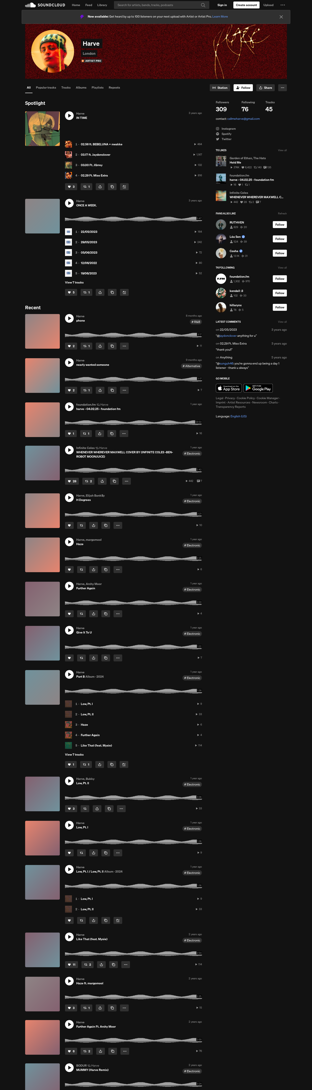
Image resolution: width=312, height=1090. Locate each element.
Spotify (223, 133)
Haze (84, 724)
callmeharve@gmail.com (243, 118)
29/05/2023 (89, 242)
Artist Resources (239, 402)
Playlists (98, 87)
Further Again (90, 735)
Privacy (230, 398)
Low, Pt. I (87, 703)
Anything (226, 357)
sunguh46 (226, 363)
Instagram (226, 128)
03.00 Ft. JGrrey (91, 165)
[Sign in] (222, 5)
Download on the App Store (229, 388)
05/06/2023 (89, 252)
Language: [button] (231, 416)
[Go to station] (220, 87)
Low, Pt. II (87, 714)
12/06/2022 (89, 263)
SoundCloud (45, 5)
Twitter (223, 139)
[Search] (161, 5)
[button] (283, 5)
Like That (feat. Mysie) (96, 745)
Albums (81, 87)
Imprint (221, 402)
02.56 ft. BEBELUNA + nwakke (101, 144)
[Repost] (86, 186)
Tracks (66, 87)
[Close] (281, 17)
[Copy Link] (112, 186)
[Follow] (243, 87)
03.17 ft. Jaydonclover (95, 154)
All (29, 87)
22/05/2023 (89, 231)
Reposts (114, 87)
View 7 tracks (74, 282)
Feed (88, 5)
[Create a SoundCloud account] (246, 5)
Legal (219, 398)
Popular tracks (46, 87)
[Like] (71, 186)
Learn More (220, 16)
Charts (273, 402)
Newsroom (259, 402)
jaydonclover (228, 335)
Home (76, 5)
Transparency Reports (231, 406)
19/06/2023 (89, 273)
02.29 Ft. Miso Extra (94, 175)
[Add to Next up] (124, 186)
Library (102, 5)
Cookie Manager (268, 398)
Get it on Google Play (258, 388)
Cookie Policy (246, 398)
